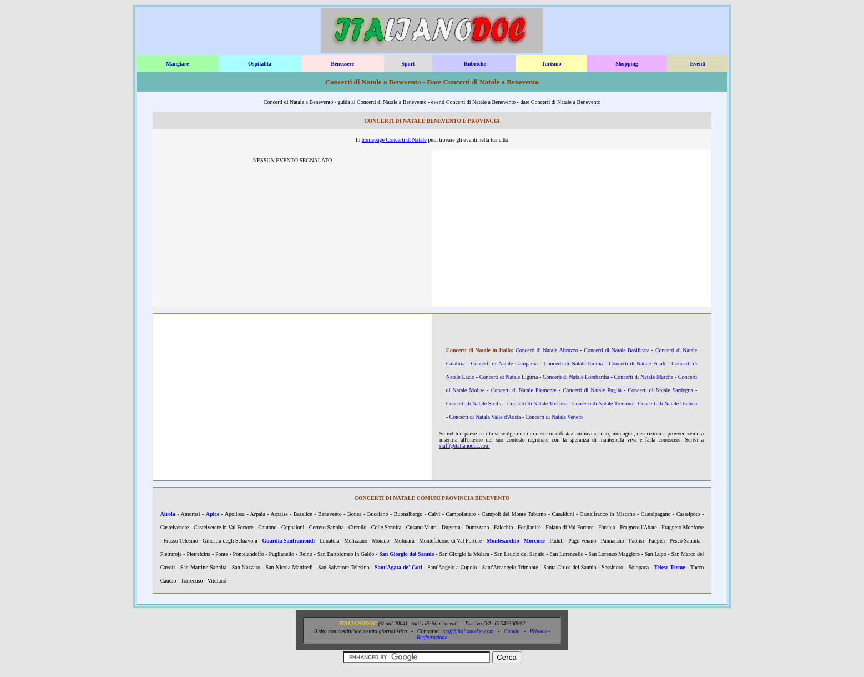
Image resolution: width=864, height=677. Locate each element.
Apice (212, 514)
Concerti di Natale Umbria (668, 403)
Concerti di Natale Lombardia (576, 377)
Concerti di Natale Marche (644, 377)
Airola (167, 514)
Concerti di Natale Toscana (537, 403)
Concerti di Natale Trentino (602, 403)
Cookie (511, 631)
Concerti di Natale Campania (504, 363)
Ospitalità (259, 64)
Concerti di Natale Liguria (508, 377)
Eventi (698, 64)
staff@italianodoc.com (464, 446)
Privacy (538, 631)
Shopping (626, 64)
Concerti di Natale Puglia (592, 390)
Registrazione (432, 637)
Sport (408, 64)
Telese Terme (669, 567)
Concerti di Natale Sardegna (660, 390)
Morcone (534, 541)
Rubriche (475, 64)
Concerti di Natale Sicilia (474, 403)
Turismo (552, 64)
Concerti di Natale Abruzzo (547, 350)
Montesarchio (503, 541)
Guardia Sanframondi (288, 541)
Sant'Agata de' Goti (398, 567)
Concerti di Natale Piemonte (524, 390)
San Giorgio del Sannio (406, 554)
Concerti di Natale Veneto (554, 417)
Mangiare (177, 64)
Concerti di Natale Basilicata (616, 350)
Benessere (342, 64)
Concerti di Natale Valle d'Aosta (485, 417)
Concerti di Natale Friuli (637, 363)
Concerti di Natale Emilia (573, 363)
